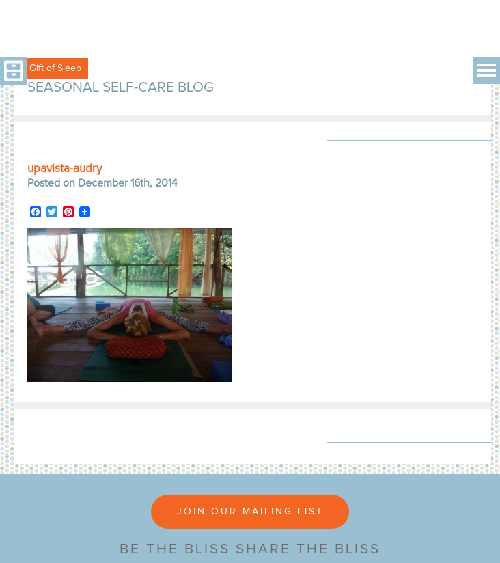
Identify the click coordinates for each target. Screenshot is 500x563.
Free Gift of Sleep (44, 68)
